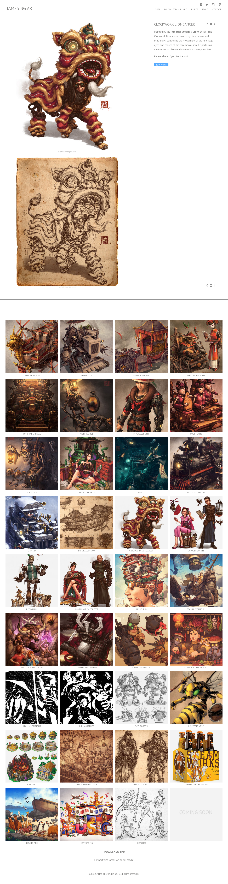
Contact (216, 9)
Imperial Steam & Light (175, 9)
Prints (194, 9)
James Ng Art (21, 8)
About (205, 9)
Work (157, 9)
